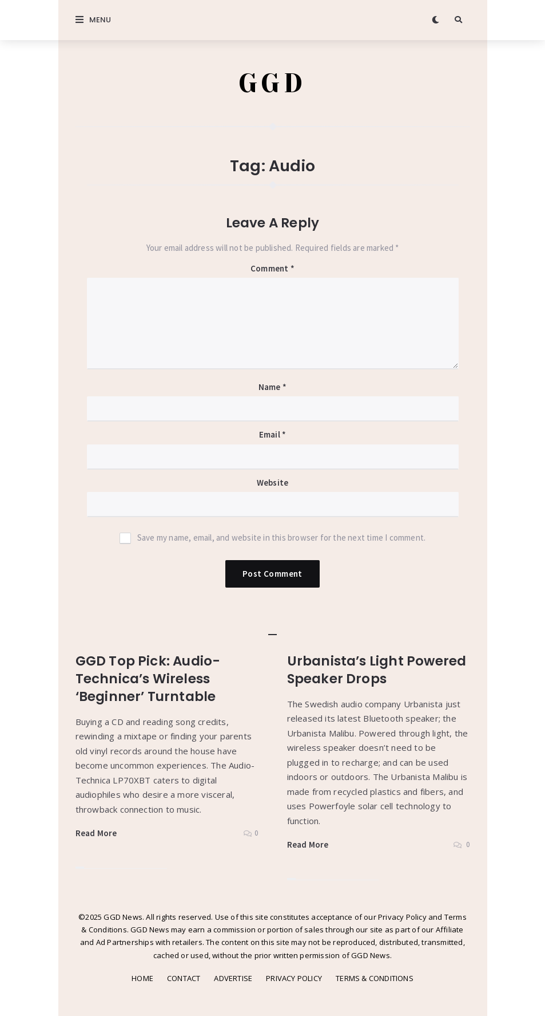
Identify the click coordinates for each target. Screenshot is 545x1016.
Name (272, 386)
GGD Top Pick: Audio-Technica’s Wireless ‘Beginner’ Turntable (148, 679)
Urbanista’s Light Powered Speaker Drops (377, 670)
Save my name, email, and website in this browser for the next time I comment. (281, 537)
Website (272, 482)
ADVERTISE (233, 978)
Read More (96, 833)
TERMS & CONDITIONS (374, 978)
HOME (142, 978)
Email (272, 434)
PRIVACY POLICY (294, 978)
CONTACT (183, 978)
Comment (272, 268)
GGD (272, 83)
